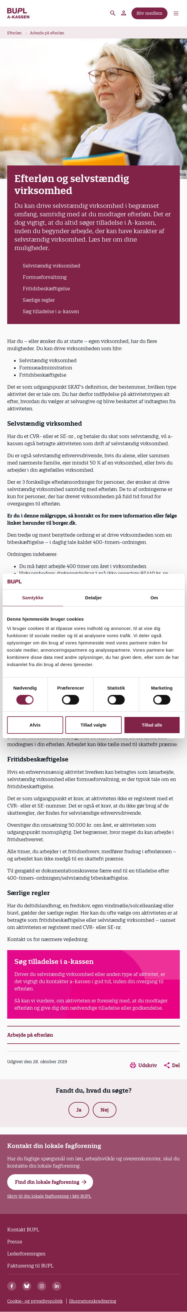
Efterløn (14, 33)
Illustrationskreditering (92, 1301)
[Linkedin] (56, 1286)
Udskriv (143, 1065)
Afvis (35, 724)
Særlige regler (39, 300)
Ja (78, 1110)
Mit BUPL (124, 13)
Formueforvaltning (45, 277)
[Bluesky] (26, 1286)
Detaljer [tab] (93, 597)
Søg (112, 13)
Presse (14, 1242)
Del (172, 1065)
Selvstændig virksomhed (51, 266)
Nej (105, 1110)
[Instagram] (41, 1286)
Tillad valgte (93, 724)
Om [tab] (154, 597)
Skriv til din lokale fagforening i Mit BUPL (49, 1196)
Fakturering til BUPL (30, 1266)
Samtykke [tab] (33, 597)
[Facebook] (11, 1286)
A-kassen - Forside (18, 13)
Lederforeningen (26, 1254)
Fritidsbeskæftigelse (46, 289)
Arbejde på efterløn (47, 33)
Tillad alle (152, 724)
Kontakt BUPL (23, 1230)
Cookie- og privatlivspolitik (35, 1301)
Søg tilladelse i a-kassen (51, 311)
